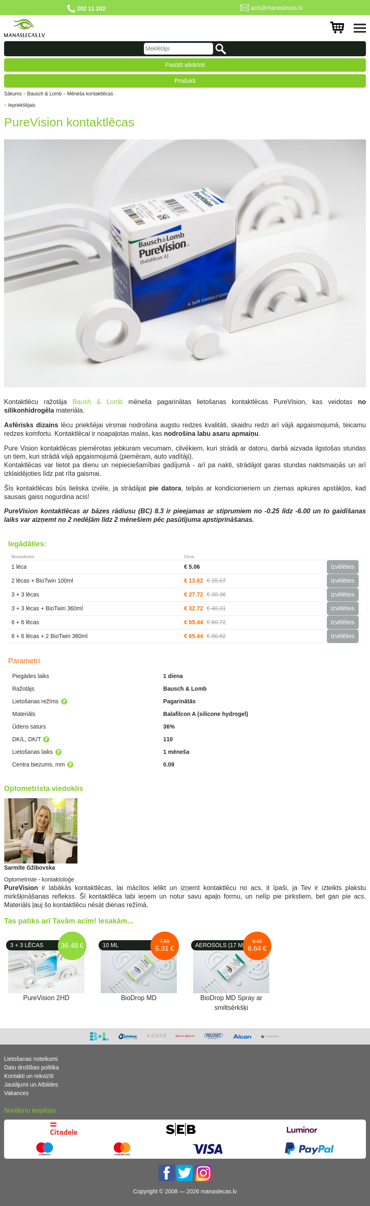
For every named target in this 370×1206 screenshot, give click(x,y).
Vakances (16, 1093)
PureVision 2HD (46, 997)
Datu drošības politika (31, 1067)
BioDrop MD (138, 997)
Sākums (13, 94)
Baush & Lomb (98, 401)
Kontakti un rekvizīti (28, 1076)
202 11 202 (91, 8)
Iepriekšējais (21, 105)
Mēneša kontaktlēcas (90, 94)
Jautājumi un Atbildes (31, 1084)
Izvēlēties (343, 566)
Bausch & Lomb (44, 94)
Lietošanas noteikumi (31, 1059)
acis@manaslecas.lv (277, 7)
